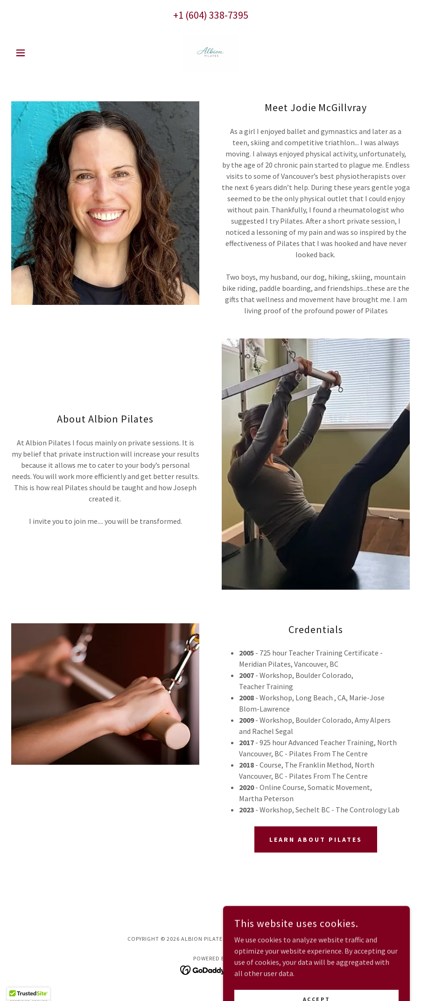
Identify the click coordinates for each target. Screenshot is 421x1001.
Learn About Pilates (315, 839)
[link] (210, 52)
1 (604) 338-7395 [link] (213, 14)
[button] (41, 52)
